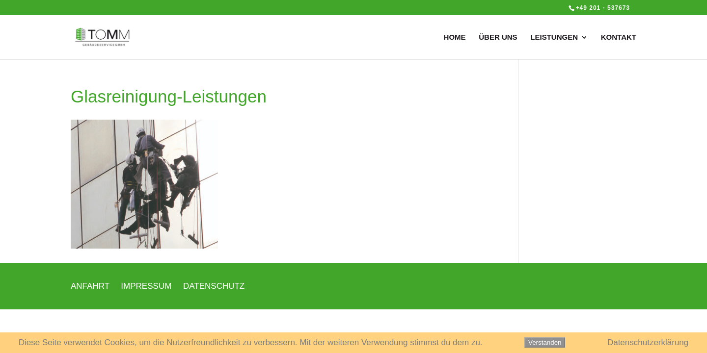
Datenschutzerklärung (647, 342)
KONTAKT (618, 37)
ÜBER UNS (498, 37)
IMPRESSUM (146, 286)
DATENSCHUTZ (214, 286)
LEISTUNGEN (554, 37)
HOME (455, 37)
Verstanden (544, 342)
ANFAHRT (90, 286)
